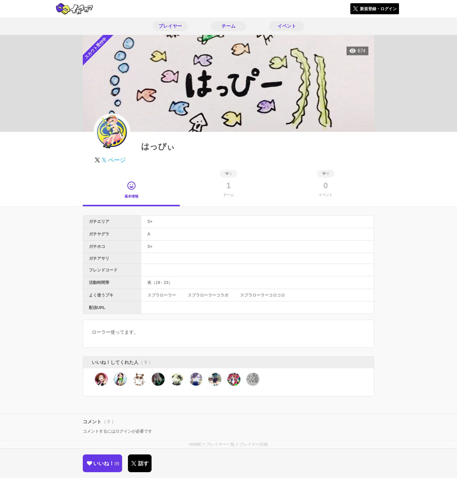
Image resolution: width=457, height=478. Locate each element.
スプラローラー (161, 295)
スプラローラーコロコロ (262, 295)
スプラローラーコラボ (208, 295)
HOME (195, 444)
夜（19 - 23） (160, 282)
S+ (150, 221)
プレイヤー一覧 (220, 444)
